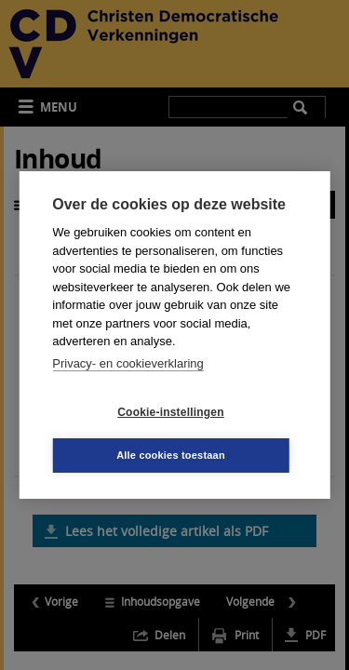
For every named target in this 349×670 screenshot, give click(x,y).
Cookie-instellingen (170, 412)
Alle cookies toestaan (170, 455)
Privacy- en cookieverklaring (128, 363)
